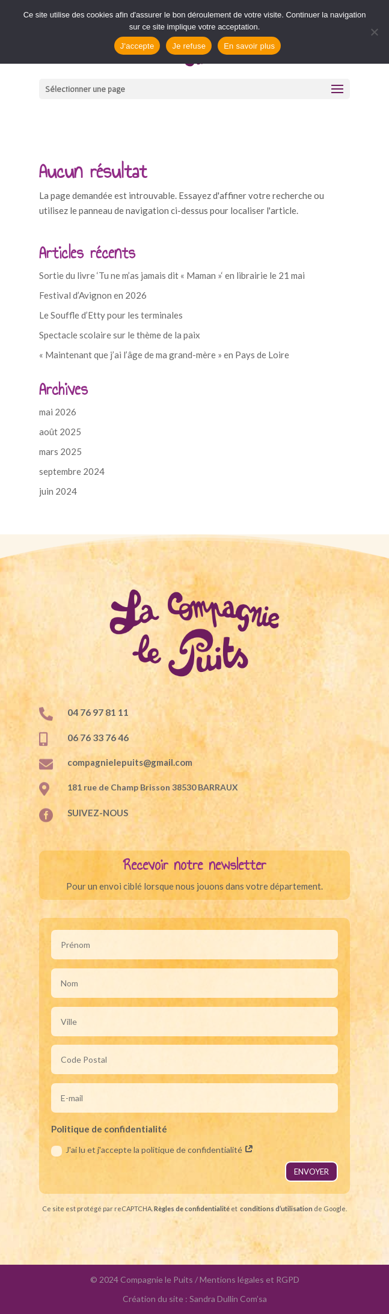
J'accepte (137, 45)
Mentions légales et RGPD (249, 1279)
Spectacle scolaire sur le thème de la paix (119, 334)
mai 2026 (57, 411)
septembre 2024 (72, 471)
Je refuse (189, 45)
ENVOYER (311, 1171)
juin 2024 (58, 491)
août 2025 (60, 431)
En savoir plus (249, 45)
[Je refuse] (374, 32)
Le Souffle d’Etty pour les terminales (111, 315)
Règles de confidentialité (192, 1208)
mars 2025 (60, 451)
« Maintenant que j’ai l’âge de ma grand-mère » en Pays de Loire (164, 354)
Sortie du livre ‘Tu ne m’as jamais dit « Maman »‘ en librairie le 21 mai (172, 275)
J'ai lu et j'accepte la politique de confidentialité (152, 1150)
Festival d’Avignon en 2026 (93, 295)
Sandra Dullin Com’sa (228, 1299)
